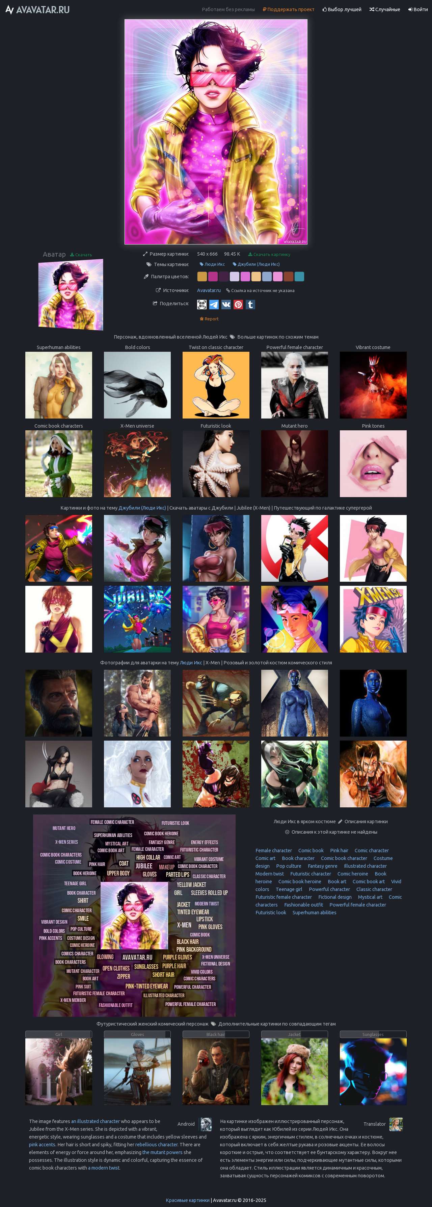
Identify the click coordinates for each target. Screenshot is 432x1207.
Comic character (371, 850)
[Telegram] (214, 304)
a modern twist (103, 1168)
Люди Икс (212, 264)
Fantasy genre (322, 866)
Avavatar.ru (209, 290)
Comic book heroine (299, 881)
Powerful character (329, 889)
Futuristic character (310, 873)
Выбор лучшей (342, 9)
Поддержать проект (289, 9)
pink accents (42, 1144)
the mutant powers (162, 1152)
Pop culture (288, 866)
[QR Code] (202, 304)
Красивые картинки (188, 1200)
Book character (298, 858)
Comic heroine (352, 873)
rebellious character (156, 1144)
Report (209, 318)
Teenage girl (288, 889)
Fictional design (334, 897)
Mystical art (369, 897)
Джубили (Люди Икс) (256, 264)
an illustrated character (95, 1121)
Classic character (373, 889)
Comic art (265, 858)
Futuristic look (270, 912)
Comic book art (368, 881)
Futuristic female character (283, 897)
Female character (273, 850)
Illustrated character (365, 866)
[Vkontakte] (226, 304)
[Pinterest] (238, 304)
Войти (418, 9)
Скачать (81, 254)
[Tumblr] (250, 304)
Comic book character (343, 858)
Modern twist (269, 873)
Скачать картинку (269, 254)
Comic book (310, 850)
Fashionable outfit (303, 905)
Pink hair (338, 850)
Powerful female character (357, 905)
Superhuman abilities (314, 912)
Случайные (385, 9)
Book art (336, 881)
